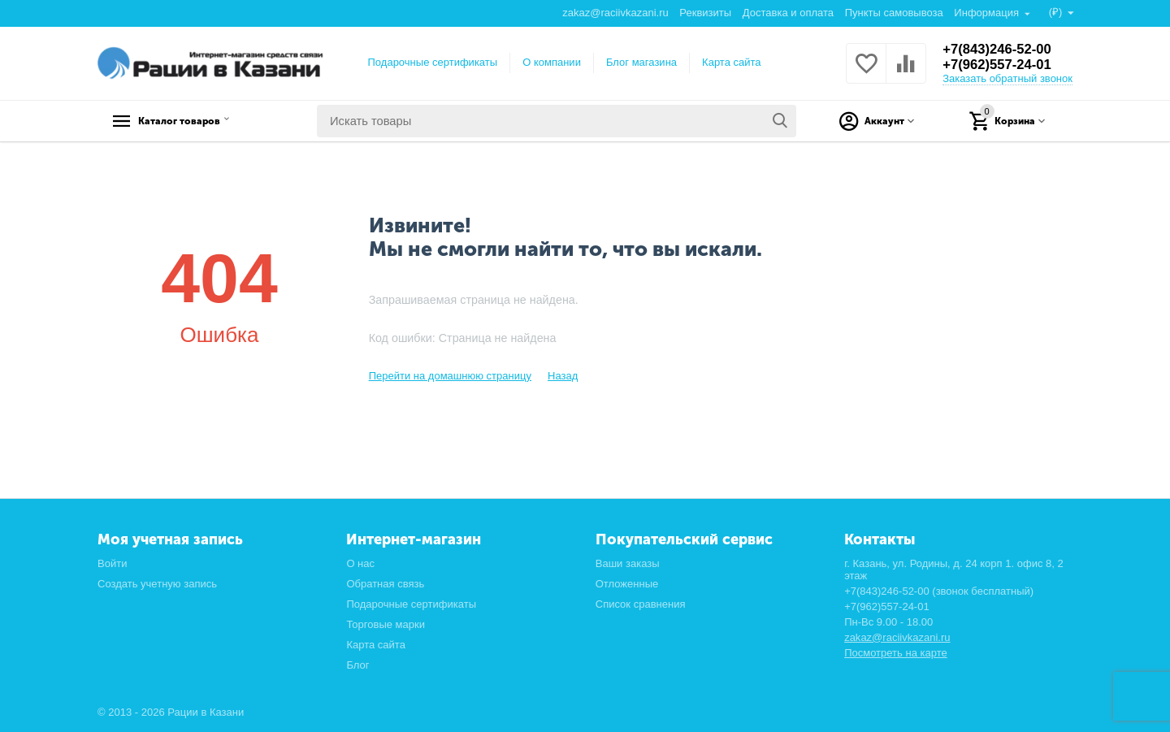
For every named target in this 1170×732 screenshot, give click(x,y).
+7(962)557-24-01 (1001, 65)
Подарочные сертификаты (433, 62)
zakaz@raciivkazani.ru (614, 12)
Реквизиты (704, 12)
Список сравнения (641, 604)
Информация (986, 12)
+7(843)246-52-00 (1001, 49)
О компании (551, 62)
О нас (360, 563)
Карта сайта (731, 62)
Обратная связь (385, 584)
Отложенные (627, 584)
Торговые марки (385, 624)
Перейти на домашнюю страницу (450, 376)
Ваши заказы (628, 563)
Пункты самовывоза (893, 12)
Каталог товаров (199, 121)
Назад (563, 376)
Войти (112, 563)
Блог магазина (641, 62)
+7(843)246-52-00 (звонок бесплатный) (939, 591)
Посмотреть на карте (895, 653)
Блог (357, 665)
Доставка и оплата (787, 12)
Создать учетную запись (157, 584)
